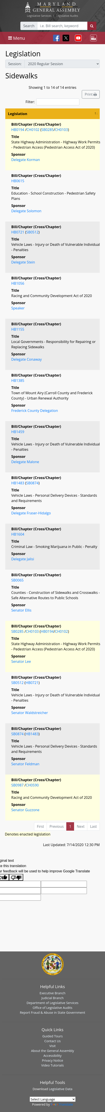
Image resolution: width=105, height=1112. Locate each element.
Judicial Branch (52, 998)
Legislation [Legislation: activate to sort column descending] (17, 113)
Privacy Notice (52, 1060)
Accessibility (53, 1055)
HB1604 (17, 534)
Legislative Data (61, 1089)
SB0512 (32, 232)
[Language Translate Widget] (53, 1099)
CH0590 (32, 785)
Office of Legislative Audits (52, 1007)
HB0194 (17, 129)
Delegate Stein (23, 262)
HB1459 (17, 431)
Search (28, 25)
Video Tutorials (52, 1065)
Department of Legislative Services (52, 1002)
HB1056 (17, 283)
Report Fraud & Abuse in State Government (52, 1012)
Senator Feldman (25, 764)
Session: (15, 63)
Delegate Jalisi (22, 559)
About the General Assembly (52, 1050)
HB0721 (17, 232)
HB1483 (17, 483)
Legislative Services (39, 16)
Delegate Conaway (26, 359)
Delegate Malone (25, 461)
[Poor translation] (16, 877)
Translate (62, 1104)
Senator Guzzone (25, 809)
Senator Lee (21, 661)
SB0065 (17, 580)
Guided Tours (52, 1036)
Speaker (18, 308)
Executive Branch (52, 993)
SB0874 (32, 483)
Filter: (53, 102)
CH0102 (33, 129)
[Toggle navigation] (16, 38)
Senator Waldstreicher (29, 712)
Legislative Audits (67, 16)
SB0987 (17, 785)
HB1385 (17, 380)
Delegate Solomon (26, 210)
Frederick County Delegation (34, 410)
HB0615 (17, 180)
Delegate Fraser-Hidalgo (31, 513)
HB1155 (17, 329)
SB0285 (47, 129)
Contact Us (52, 1041)
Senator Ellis (21, 610)
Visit (52, 1046)
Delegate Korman (25, 159)
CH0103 (61, 129)
